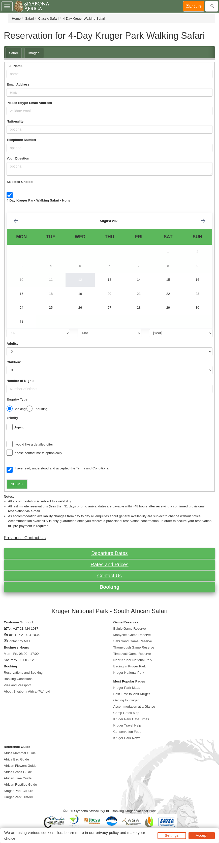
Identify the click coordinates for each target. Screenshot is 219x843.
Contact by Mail (18, 641)
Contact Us (109, 575)
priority (12, 418)
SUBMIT (17, 484)
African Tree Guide (18, 778)
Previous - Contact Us (25, 537)
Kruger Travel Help (127, 725)
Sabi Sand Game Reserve (132, 641)
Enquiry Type (17, 399)
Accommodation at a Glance (134, 706)
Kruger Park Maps (126, 688)
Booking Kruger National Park (134, 811)
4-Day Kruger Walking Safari (84, 18)
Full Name (14, 66)
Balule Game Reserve (129, 628)
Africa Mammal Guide (20, 753)
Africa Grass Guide (18, 772)
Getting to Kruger (126, 700)
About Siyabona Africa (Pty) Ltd (27, 691)
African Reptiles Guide (20, 784)
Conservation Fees (127, 732)
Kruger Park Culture (18, 791)
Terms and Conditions (92, 468)
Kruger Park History (18, 797)
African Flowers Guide (20, 766)
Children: (14, 362)
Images (33, 53)
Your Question (18, 158)
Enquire (195, 6)
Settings (172, 835)
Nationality (15, 121)
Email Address (18, 84)
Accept (201, 835)
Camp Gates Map (126, 713)
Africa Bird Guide (16, 759)
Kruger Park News (126, 738)
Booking (109, 587)
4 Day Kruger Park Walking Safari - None (38, 200)
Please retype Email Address (29, 103)
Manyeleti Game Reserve (132, 635)
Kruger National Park (128, 672)
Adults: (12, 343)
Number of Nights (21, 381)
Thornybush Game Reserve (133, 647)
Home (16, 18)
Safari (29, 18)
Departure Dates (109, 553)
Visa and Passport (17, 685)
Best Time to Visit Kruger (131, 694)
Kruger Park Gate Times (131, 719)
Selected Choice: (20, 182)
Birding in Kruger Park (129, 666)
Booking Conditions (18, 679)
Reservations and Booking (23, 672)
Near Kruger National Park (132, 660)
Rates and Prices (109, 564)
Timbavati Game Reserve (132, 654)
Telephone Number (21, 140)
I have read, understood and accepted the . (58, 468)
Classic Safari (48, 18)
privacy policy (107, 832)
